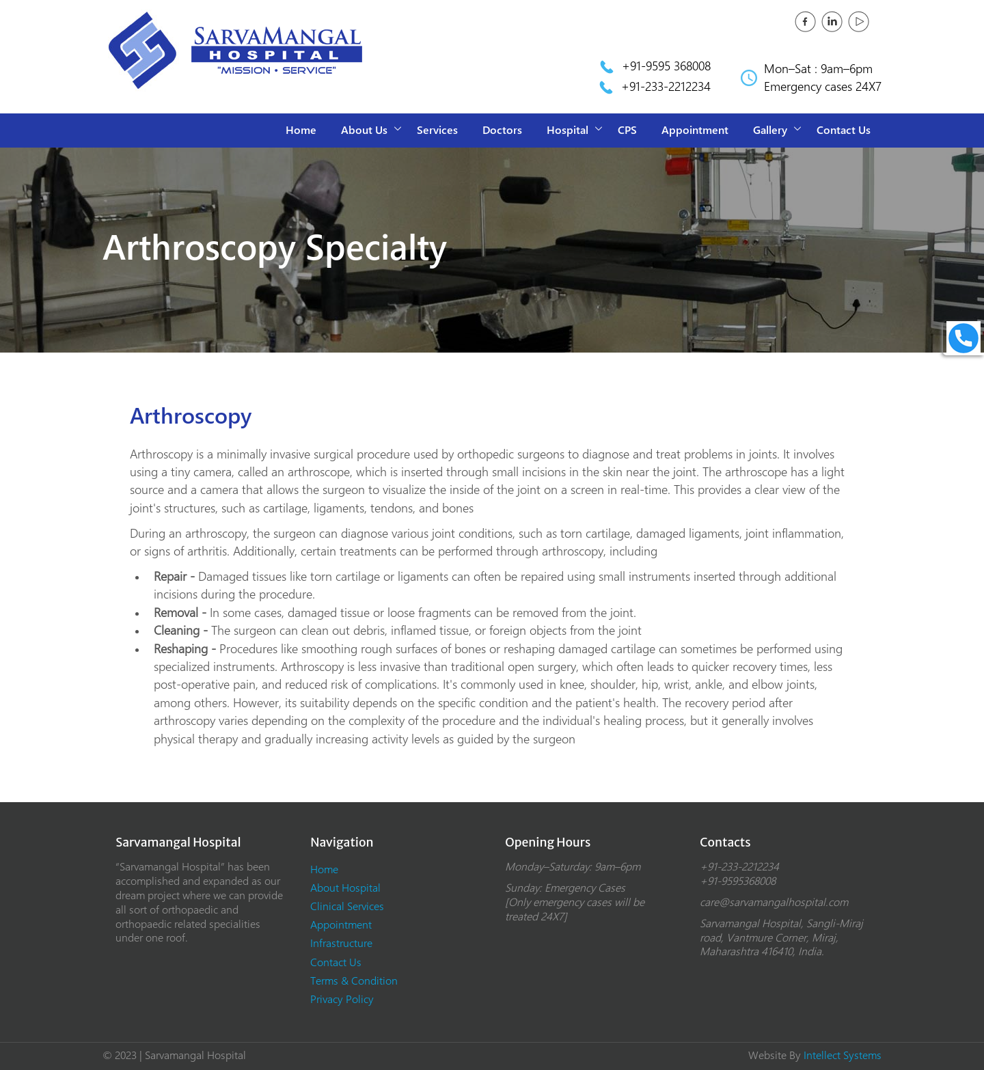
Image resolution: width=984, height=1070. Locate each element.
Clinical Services (347, 906)
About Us (364, 130)
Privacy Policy (342, 999)
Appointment (694, 130)
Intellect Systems (843, 1055)
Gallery (770, 130)
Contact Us (844, 130)
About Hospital (345, 888)
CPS (627, 130)
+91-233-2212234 (666, 86)
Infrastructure (341, 943)
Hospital (567, 130)
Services (437, 130)
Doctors (502, 130)
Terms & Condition (354, 981)
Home (301, 130)
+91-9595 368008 (666, 65)
